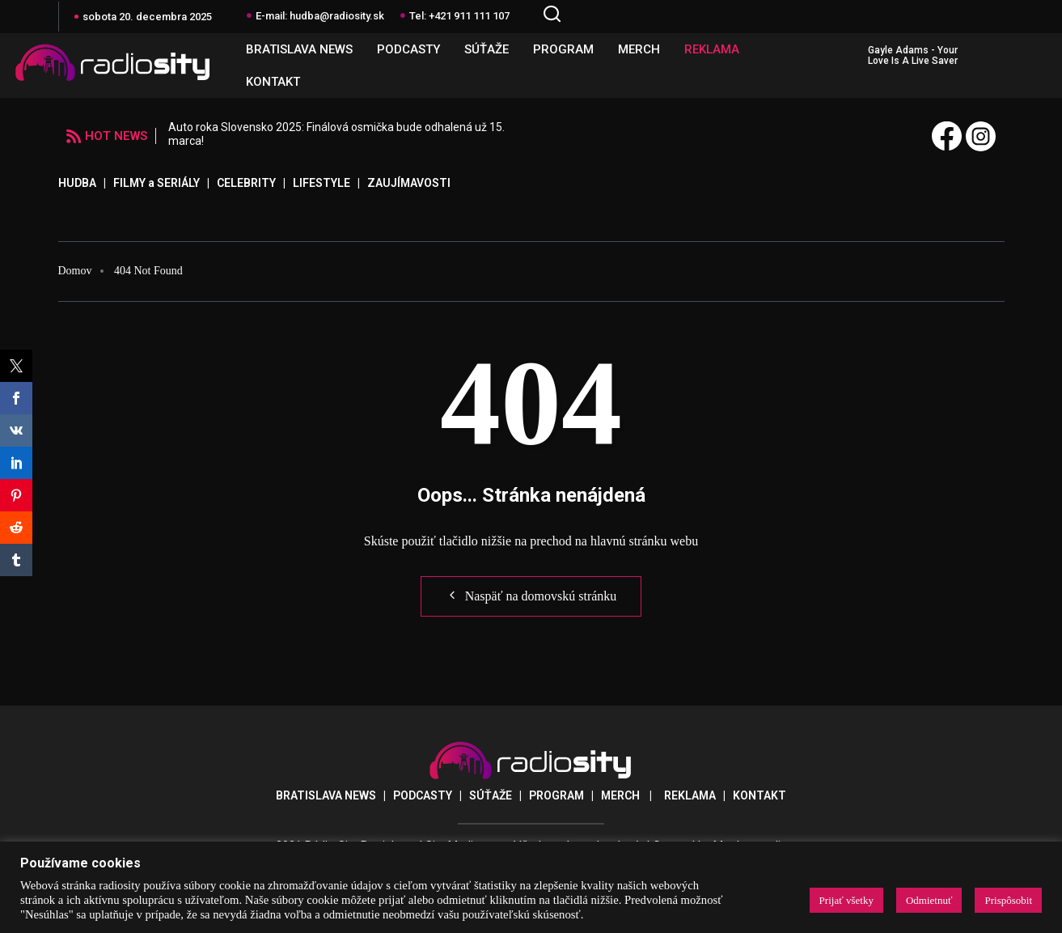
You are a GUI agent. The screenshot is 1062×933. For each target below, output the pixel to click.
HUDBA (77, 182)
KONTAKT (273, 81)
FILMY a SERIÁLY (156, 182)
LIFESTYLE (321, 182)
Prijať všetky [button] (846, 900)
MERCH (639, 49)
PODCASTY (408, 49)
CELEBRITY (246, 182)
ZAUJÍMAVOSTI (409, 182)
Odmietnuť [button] (929, 900)
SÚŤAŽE (486, 49)
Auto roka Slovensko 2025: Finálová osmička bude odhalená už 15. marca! (336, 134)
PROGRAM (563, 49)
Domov (75, 271)
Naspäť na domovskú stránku (531, 595)
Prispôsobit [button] (1008, 900)
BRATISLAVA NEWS (299, 49)
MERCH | (632, 795)
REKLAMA (711, 49)
